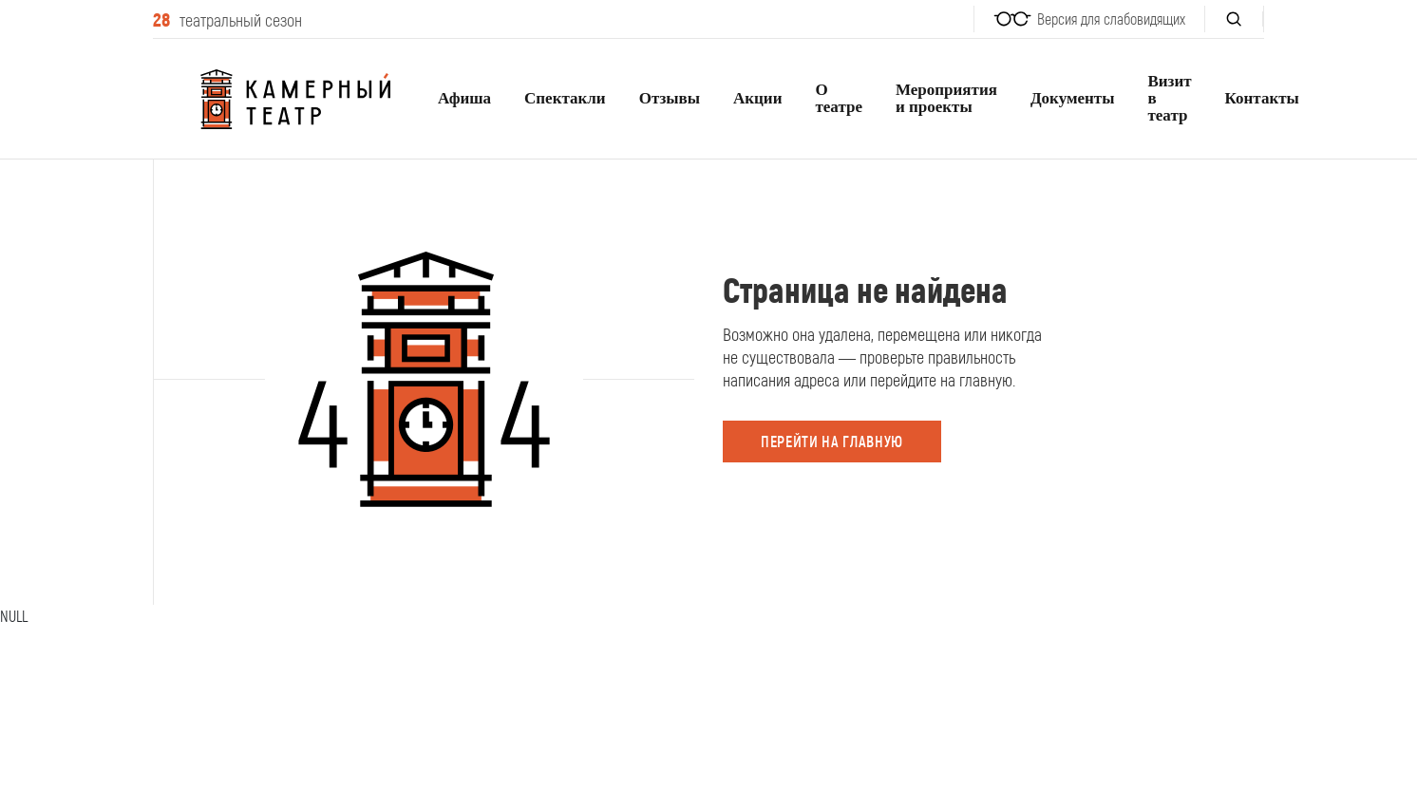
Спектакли (565, 98)
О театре (838, 98)
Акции (757, 98)
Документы (1072, 98)
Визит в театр (1169, 98)
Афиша (464, 98)
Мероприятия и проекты (946, 98)
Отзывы (669, 98)
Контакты (1262, 98)
